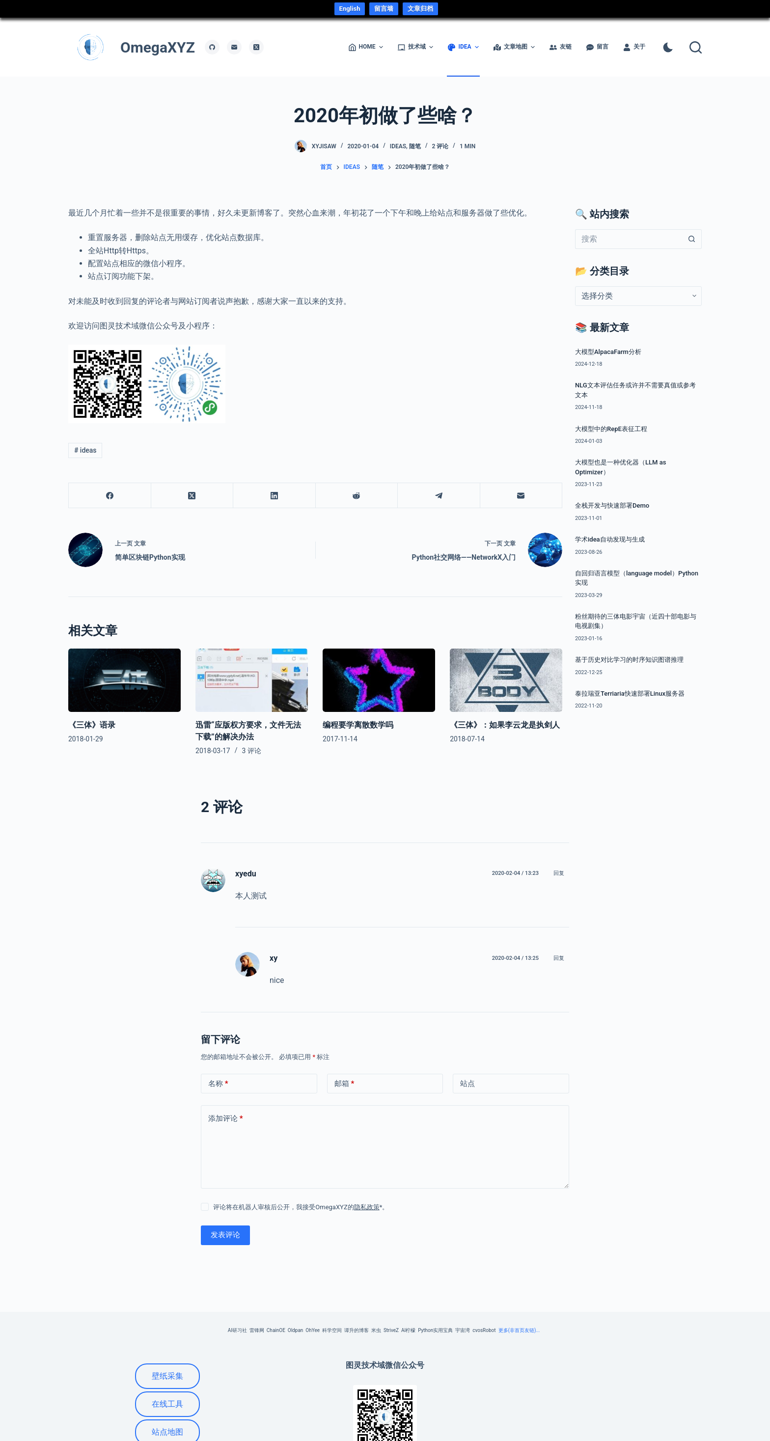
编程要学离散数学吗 (358, 725)
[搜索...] (628, 239)
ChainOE (276, 1330)
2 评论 (440, 146)
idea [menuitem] (464, 47)
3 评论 (251, 751)
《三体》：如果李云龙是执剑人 (505, 725)
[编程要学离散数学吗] (379, 680)
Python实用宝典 (435, 1330)
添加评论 (225, 1119)
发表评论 (225, 1234)
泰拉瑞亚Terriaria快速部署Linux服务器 (630, 693)
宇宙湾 (462, 1330)
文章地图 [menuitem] (515, 47)
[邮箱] (234, 47)
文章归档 (420, 8)
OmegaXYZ (157, 47)
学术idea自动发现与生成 (610, 539)
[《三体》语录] (124, 680)
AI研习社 (237, 1330)
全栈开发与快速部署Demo (612, 505)
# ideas (85, 450)
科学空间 (332, 1330)
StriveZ (391, 1330)
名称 (218, 1084)
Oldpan (295, 1330)
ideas (398, 146)
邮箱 (344, 1084)
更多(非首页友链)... (519, 1330)
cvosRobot (483, 1330)
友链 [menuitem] (561, 47)
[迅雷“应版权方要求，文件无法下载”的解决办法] (251, 680)
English (349, 8)
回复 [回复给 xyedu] (558, 873)
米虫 (376, 1330)
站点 (467, 1083)
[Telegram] (439, 495)
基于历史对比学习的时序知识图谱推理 (629, 659)
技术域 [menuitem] (416, 47)
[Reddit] (357, 495)
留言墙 (383, 8)
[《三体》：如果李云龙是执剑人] (506, 680)
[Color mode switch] (668, 47)
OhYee (312, 1330)
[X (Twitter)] (256, 47)
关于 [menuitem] (634, 47)
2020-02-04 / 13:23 (515, 873)
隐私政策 (367, 1207)
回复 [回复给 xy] (558, 958)
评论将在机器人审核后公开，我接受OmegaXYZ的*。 (300, 1207)
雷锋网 (256, 1330)
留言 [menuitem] (597, 47)
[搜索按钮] (692, 239)
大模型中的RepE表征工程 (611, 429)
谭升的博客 (356, 1330)
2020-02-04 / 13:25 (515, 958)
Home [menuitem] (367, 47)
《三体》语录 (91, 725)
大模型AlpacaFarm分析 (608, 351)
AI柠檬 (408, 1330)
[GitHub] (212, 47)
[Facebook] (110, 495)
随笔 (415, 146)
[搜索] (695, 47)
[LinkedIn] (274, 495)
